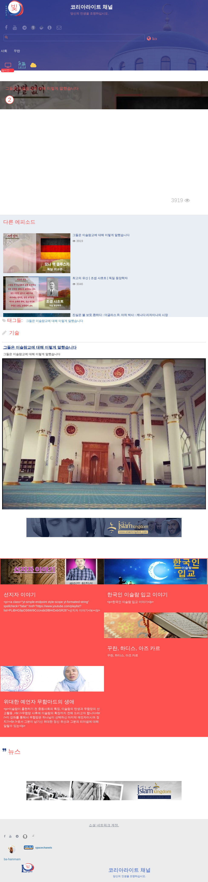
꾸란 (17, 51)
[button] (152, 38)
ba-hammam (12, 859)
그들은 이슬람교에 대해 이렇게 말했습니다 (54, 321)
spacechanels (43, 847)
